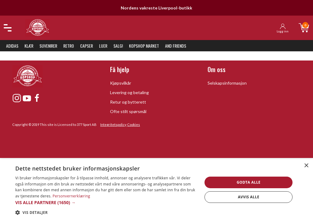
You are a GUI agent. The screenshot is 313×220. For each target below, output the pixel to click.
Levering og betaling (129, 92)
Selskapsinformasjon (227, 83)
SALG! (118, 45)
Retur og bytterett (128, 102)
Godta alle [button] (248, 182)
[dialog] (156, 189)
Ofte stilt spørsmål (128, 111)
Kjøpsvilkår (120, 83)
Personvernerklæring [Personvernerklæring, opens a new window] (71, 196)
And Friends (175, 45)
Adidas (12, 45)
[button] (106, 202)
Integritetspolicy (113, 125)
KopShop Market (144, 45)
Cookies (133, 125)
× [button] (306, 165)
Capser (86, 45)
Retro (68, 45)
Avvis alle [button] (248, 197)
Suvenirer (48, 45)
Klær (28, 45)
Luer (103, 45)
